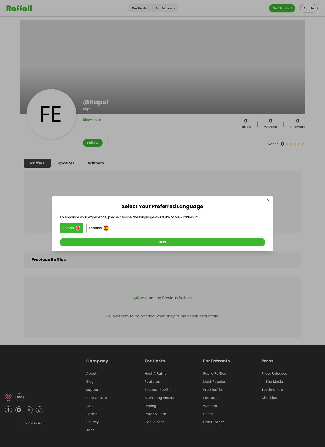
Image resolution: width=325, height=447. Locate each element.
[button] (116, 230)
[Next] (162, 244)
